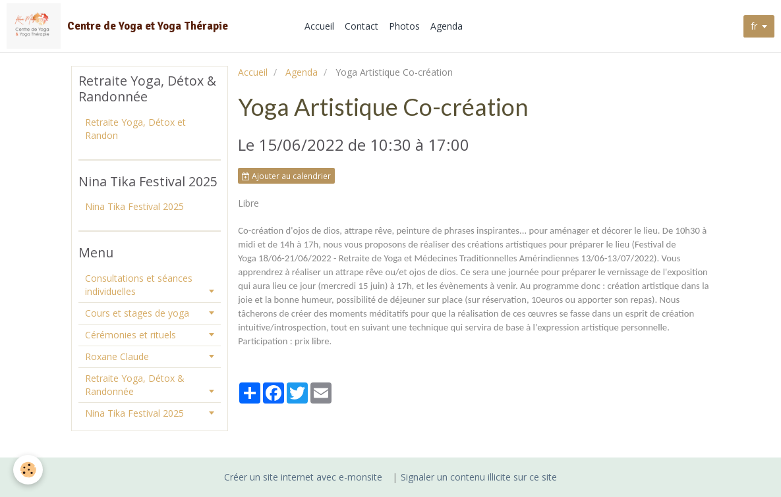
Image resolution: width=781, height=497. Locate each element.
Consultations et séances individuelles (138, 285)
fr (754, 26)
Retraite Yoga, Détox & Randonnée (135, 385)
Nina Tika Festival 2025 (134, 206)
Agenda (447, 26)
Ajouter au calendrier (286, 175)
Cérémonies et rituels (130, 334)
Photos (405, 26)
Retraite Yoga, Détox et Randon (135, 129)
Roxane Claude (117, 356)
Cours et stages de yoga (137, 313)
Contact (362, 26)
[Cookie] (28, 469)
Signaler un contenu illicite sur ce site (479, 477)
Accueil (320, 26)
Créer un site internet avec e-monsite (303, 477)
